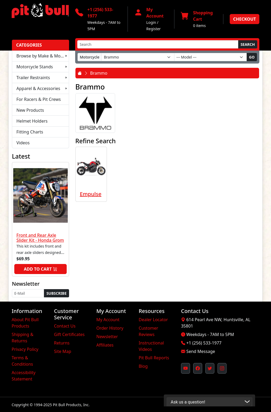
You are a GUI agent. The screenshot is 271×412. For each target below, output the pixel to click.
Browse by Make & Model (41, 56)
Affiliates (105, 345)
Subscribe (56, 293)
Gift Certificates (69, 334)
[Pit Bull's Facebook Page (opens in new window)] (197, 368)
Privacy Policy (25, 349)
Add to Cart (40, 269)
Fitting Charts (29, 132)
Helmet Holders (32, 121)
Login (151, 22)
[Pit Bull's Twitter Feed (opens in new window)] (209, 368)
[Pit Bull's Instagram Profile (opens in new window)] (222, 368)
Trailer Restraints (33, 77)
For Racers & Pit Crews (38, 99)
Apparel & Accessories (38, 88)
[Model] (210, 57)
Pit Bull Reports (154, 358)
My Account (108, 320)
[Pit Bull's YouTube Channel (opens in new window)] (185, 368)
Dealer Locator (153, 320)
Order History (109, 328)
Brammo (98, 73)
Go (252, 57)
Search (248, 44)
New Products (30, 110)
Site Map (62, 351)
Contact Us (64, 326)
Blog (143, 366)
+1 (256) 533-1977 (204, 343)
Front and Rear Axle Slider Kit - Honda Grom (40, 237)
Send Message (200, 351)
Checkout (244, 19)
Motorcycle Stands (34, 67)
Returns (62, 343)
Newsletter (107, 336)
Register (153, 28)
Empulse (91, 194)
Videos (23, 143)
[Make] (137, 57)
